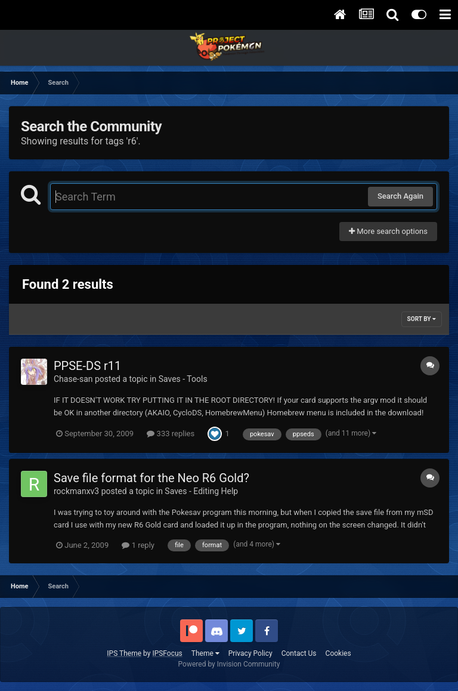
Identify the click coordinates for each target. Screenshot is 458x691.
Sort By (421, 319)
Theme (205, 653)
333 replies (170, 433)
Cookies (338, 653)
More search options (388, 231)
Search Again (400, 196)
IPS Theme (124, 653)
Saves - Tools (183, 379)
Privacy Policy (250, 653)
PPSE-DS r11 (87, 366)
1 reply (138, 545)
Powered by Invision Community (229, 664)
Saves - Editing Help (201, 491)
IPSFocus (167, 653)
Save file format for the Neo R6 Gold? (151, 478)
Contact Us (299, 653)
